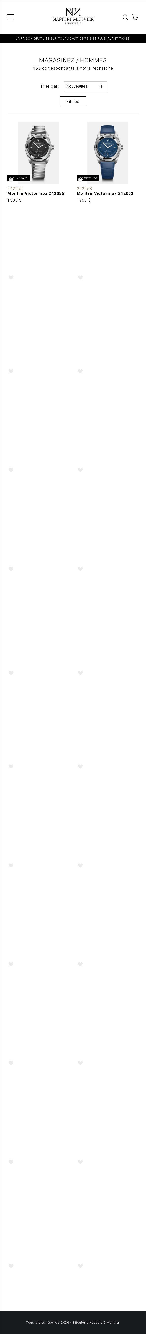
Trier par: (49, 86)
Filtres (73, 101)
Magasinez (57, 60)
